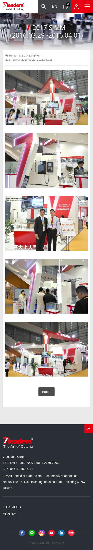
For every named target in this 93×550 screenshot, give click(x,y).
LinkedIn (61, 533)
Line (32, 533)
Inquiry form (68, 4)
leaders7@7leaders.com (62, 476)
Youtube (51, 533)
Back (45, 392)
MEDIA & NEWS (29, 55)
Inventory (76, 6)
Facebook (22, 533)
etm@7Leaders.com (27, 476)
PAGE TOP (88, 428)
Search (43, 6)
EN (54, 6)
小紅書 (71, 533)
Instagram (41, 533)
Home (13, 55)
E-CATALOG (12, 507)
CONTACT (10, 514)
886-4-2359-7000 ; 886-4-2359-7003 (34, 462)
